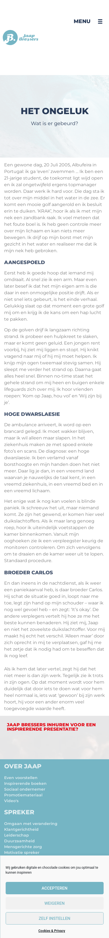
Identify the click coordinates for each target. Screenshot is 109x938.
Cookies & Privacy (51, 931)
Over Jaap (22, 766)
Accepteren (55, 888)
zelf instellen (54, 918)
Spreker (19, 812)
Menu (82, 21)
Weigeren (54, 903)
